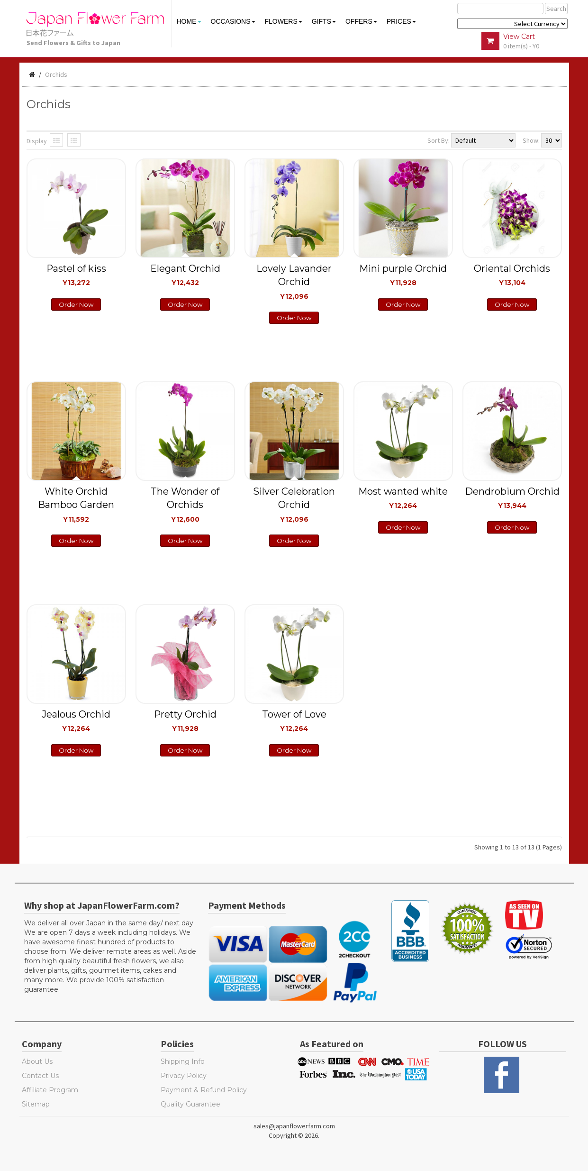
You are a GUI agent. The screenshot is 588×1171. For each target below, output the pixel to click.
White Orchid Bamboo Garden (76, 504)
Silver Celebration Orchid (294, 504)
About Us (37, 1061)
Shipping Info (183, 1061)
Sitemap (36, 1104)
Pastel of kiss (76, 274)
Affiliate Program (50, 1090)
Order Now (76, 304)
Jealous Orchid (76, 720)
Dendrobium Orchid (512, 497)
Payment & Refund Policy (204, 1090)
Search (556, 8)
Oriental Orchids (512, 274)
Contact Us (40, 1075)
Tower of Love (294, 720)
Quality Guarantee (190, 1104)
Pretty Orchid (185, 720)
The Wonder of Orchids (185, 504)
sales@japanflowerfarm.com (294, 1126)
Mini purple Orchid (403, 274)
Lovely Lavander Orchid (294, 281)
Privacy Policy (184, 1075)
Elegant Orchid (185, 274)
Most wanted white (403, 497)
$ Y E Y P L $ (512, 23)
